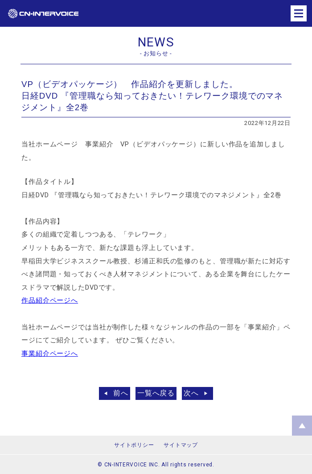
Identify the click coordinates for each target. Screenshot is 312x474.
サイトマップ (180, 445)
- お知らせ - (156, 53)
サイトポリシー (134, 445)
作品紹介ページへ (49, 300)
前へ (120, 393)
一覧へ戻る (156, 393)
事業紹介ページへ (49, 353)
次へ (191, 393)
